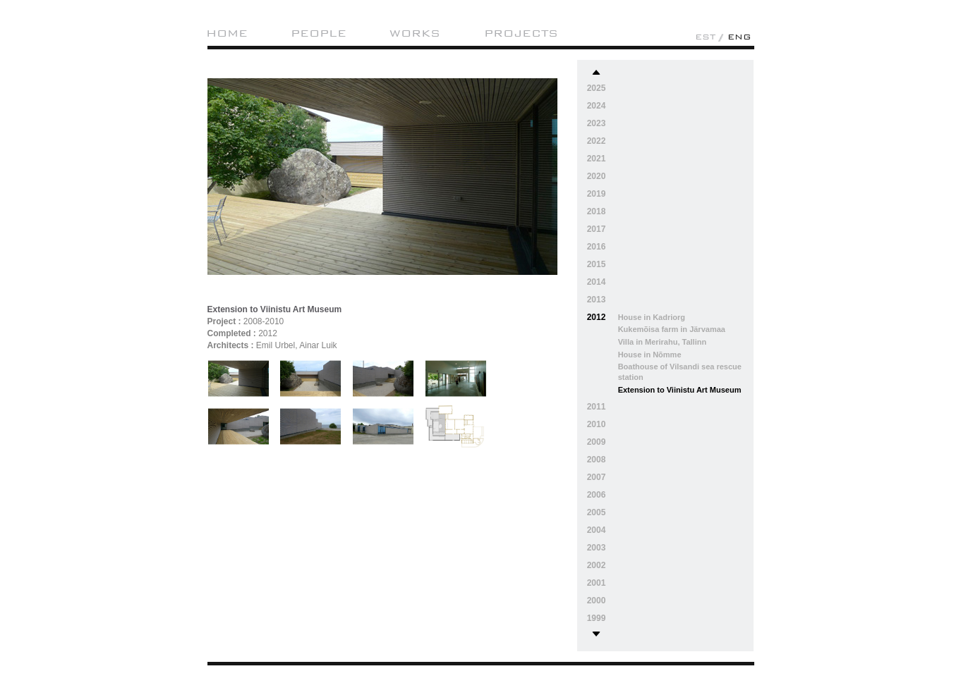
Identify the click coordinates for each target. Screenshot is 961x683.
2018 (596, 211)
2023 (596, 123)
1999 (596, 618)
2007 (596, 477)
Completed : (231, 333)
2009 (596, 442)
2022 (596, 141)
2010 (596, 424)
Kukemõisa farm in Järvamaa (671, 329)
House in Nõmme (650, 354)
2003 (596, 548)
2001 (596, 583)
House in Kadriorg (651, 317)
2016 (596, 247)
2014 (596, 282)
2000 (596, 600)
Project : (224, 321)
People (318, 33)
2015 (596, 264)
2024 (596, 106)
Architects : (230, 345)
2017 (596, 229)
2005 (596, 512)
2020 (596, 176)
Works (414, 33)
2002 (596, 565)
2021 (596, 159)
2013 (596, 299)
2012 (596, 317)
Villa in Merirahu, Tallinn (662, 342)
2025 (596, 88)
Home (227, 33)
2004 (596, 530)
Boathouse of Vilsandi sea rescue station (680, 371)
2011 (596, 407)
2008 (596, 459)
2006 (596, 495)
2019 (596, 194)
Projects (521, 33)
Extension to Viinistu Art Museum (680, 390)
